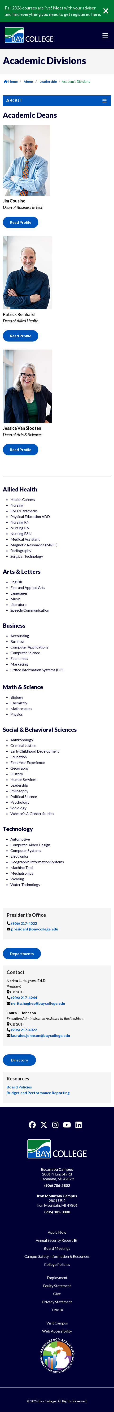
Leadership (48, 81)
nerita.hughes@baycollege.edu (38, 1003)
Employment (57, 1277)
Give (57, 1293)
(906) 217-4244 (24, 997)
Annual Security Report (54, 1240)
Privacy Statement (57, 1301)
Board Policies (19, 1087)
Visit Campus (57, 1323)
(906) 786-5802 (57, 1185)
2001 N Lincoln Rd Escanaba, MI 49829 (57, 1174)
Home (11, 81)
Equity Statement (57, 1285)
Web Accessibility (57, 1331)
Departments (22, 953)
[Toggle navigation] (105, 36)
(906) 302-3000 (57, 1212)
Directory (19, 1060)
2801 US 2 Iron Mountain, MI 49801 (57, 1200)
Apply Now (57, 1232)
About (29, 81)
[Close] (109, 11)
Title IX (57, 1309)
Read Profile (20, 222)
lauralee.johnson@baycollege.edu (40, 1035)
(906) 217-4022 (24, 923)
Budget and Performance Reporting (38, 1092)
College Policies (57, 1264)
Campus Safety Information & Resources (57, 1256)
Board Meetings (57, 1248)
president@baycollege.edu (34, 929)
